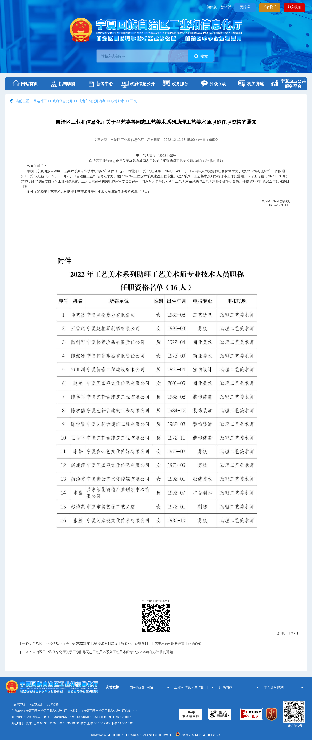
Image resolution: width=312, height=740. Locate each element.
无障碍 (245, 7)
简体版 (212, 7)
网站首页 (24, 83)
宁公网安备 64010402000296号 (198, 735)
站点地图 (36, 704)
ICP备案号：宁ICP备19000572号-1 (149, 735)
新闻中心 (99, 83)
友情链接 (53, 704)
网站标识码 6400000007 (108, 735)
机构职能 (61, 83)
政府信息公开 (137, 83)
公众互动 (212, 83)
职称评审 (117, 101)
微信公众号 (295, 725)
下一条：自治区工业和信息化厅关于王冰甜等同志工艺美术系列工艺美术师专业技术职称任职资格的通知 (96, 652)
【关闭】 (293, 633)
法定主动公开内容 (92, 101)
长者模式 (269, 7)
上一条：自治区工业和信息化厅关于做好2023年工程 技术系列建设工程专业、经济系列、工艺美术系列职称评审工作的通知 (110, 643)
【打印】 (281, 633)
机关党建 (250, 83)
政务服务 (174, 83)
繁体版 (226, 7)
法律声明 (19, 704)
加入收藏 (294, 7)
